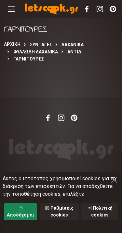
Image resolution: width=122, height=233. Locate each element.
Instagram (100, 9)
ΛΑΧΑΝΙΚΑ (72, 44)
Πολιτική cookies (100, 211)
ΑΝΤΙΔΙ (75, 51)
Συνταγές (41, 44)
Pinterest (113, 9)
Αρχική (12, 44)
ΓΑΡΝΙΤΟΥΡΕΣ (28, 58)
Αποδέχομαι (20, 211)
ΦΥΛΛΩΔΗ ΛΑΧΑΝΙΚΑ (35, 51)
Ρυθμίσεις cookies (59, 211)
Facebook (87, 9)
